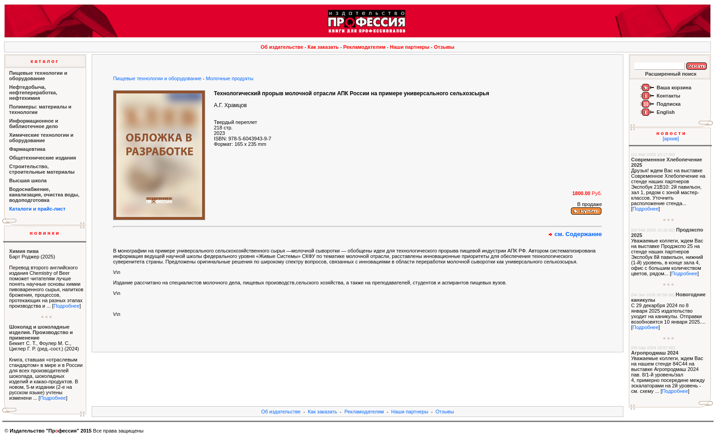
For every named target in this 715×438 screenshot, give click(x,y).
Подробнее (66, 306)
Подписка (669, 104)
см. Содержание (578, 234)
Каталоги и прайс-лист (37, 208)
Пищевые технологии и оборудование (157, 78)
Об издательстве (282, 47)
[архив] (671, 138)
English (666, 112)
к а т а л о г (44, 61)
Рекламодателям (364, 47)
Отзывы (444, 47)
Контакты (668, 95)
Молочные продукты (230, 78)
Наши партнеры (410, 47)
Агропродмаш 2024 (655, 353)
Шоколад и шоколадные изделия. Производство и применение (41, 332)
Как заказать (323, 47)
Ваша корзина (674, 87)
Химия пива (24, 251)
